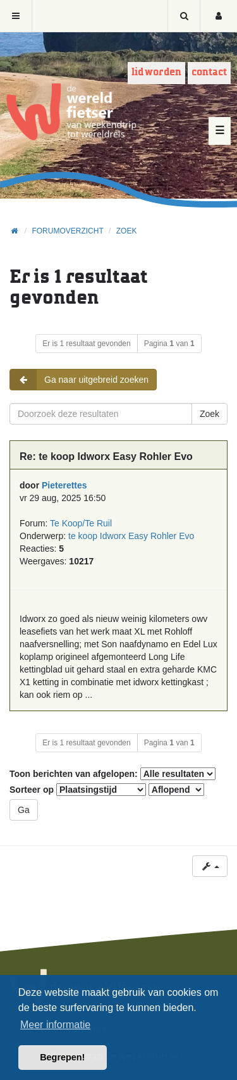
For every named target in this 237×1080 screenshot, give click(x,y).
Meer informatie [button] (55, 1024)
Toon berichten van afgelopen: (112, 773)
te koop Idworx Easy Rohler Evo (131, 536)
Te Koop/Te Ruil (81, 523)
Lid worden (156, 72)
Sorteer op (77, 789)
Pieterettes (64, 485)
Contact (209, 72)
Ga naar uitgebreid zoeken (79, 379)
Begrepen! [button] (62, 1057)
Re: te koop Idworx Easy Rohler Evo (106, 456)
